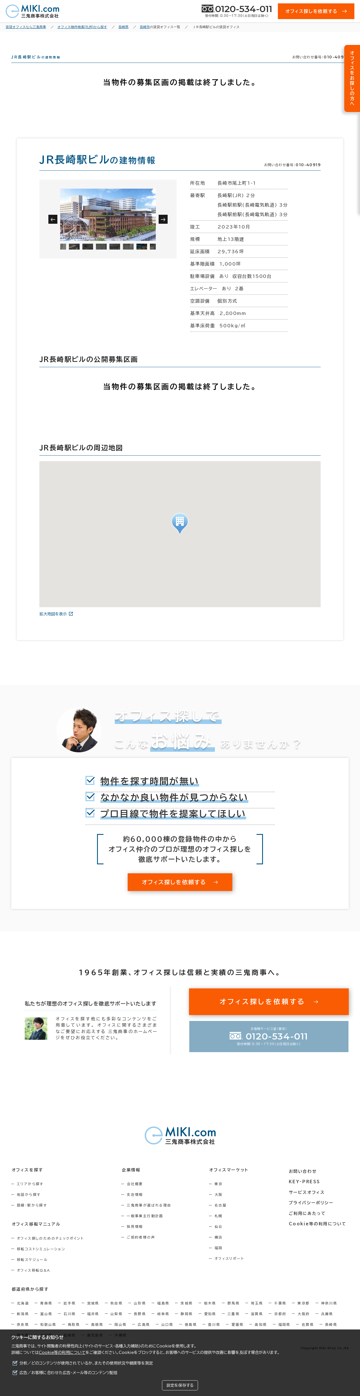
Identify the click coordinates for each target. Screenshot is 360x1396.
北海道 (23, 1313)
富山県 (46, 1323)
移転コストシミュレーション (41, 1258)
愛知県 (210, 1323)
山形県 (140, 1313)
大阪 (222, 1204)
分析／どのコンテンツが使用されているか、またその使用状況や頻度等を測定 (86, 1363)
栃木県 (210, 1313)
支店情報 (137, 1204)
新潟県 (23, 1323)
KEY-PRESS (306, 1190)
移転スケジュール (32, 1269)
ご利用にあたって (309, 1221)
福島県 (163, 1313)
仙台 (222, 1236)
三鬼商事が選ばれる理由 (151, 1215)
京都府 (280, 1323)
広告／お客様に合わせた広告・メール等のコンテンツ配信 (68, 1373)
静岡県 (187, 1323)
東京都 (304, 1313)
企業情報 (132, 1180)
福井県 (93, 1323)
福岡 (222, 1258)
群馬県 (234, 1313)
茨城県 (187, 1313)
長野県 (140, 1323)
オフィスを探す (27, 1180)
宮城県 (93, 1313)
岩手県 (70, 1313)
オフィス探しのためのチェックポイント (50, 1248)
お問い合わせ (305, 1180)
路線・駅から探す (32, 1215)
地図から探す (28, 1204)
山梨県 (117, 1323)
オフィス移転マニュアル (35, 1234)
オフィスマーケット (231, 1180)
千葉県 (280, 1313)
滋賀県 (257, 1323)
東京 (222, 1194)
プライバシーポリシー (313, 1211)
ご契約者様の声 (143, 1247)
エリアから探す (30, 1194)
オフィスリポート (233, 1268)
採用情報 (137, 1236)
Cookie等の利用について (62, 1352)
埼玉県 (257, 1313)
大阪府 (304, 1323)
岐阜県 (163, 1323)
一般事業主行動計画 (147, 1226)
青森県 (46, 1313)
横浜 (222, 1247)
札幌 (222, 1226)
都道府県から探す (30, 1299)
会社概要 (137, 1194)
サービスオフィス (308, 1201)
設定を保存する (180, 1385)
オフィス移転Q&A (33, 1280)
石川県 (70, 1323)
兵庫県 (327, 1323)
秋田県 (117, 1313)
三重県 (234, 1323)
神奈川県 (329, 1313)
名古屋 (224, 1215)
